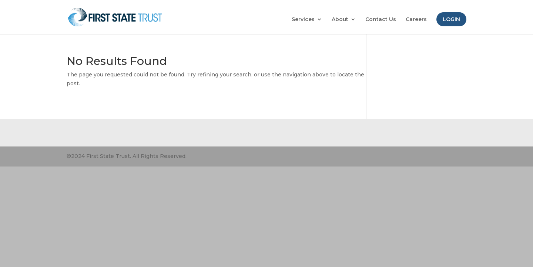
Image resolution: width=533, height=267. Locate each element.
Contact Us (380, 20)
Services (303, 20)
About (340, 20)
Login (451, 19)
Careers (416, 20)
